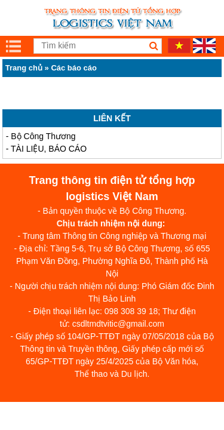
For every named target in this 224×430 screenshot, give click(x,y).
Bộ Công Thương (43, 136)
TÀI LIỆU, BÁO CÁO (49, 148)
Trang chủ (23, 67)
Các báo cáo (74, 67)
